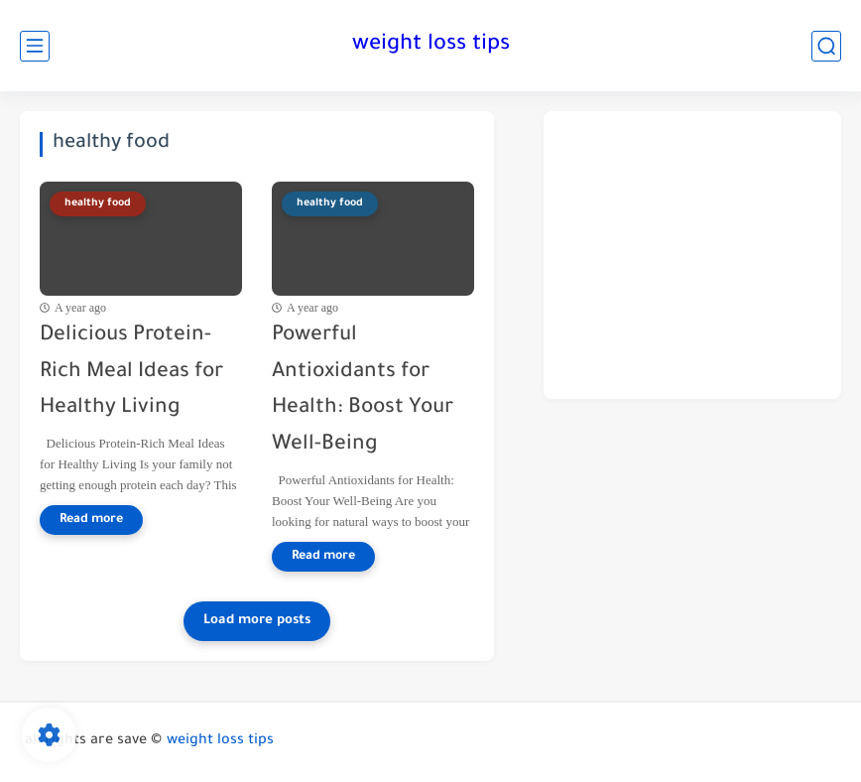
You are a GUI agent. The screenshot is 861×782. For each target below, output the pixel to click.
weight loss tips (431, 46)
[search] (826, 46)
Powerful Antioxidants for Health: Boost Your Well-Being (362, 390)
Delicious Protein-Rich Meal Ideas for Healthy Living (131, 373)
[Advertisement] (692, 255)
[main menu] (35, 46)
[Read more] (91, 520)
